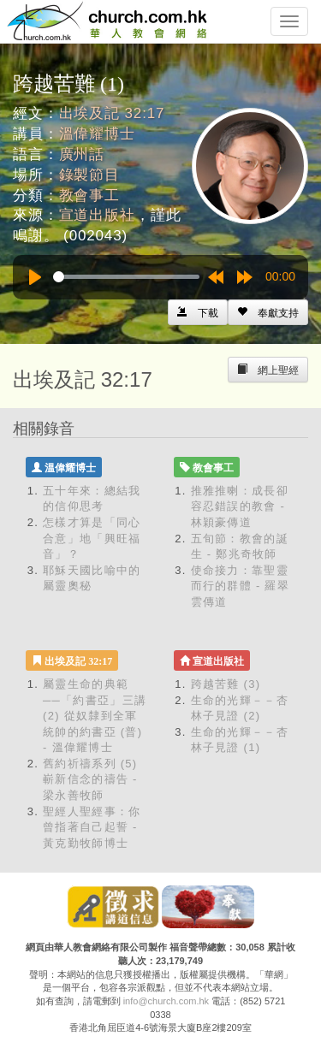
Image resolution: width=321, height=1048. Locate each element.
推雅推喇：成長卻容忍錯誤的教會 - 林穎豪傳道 (239, 506)
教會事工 (89, 195)
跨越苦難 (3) (226, 684)
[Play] (35, 277)
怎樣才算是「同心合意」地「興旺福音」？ (91, 538)
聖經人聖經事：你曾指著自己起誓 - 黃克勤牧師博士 (91, 827)
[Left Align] (268, 312)
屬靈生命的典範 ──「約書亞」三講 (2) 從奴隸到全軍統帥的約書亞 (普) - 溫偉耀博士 (94, 716)
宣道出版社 (97, 215)
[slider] (126, 277)
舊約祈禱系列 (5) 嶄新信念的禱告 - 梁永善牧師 (90, 779)
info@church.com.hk (166, 1001)
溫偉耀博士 (97, 134)
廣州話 (82, 154)
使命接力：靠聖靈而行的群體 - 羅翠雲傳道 (240, 586)
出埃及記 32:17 (112, 113)
